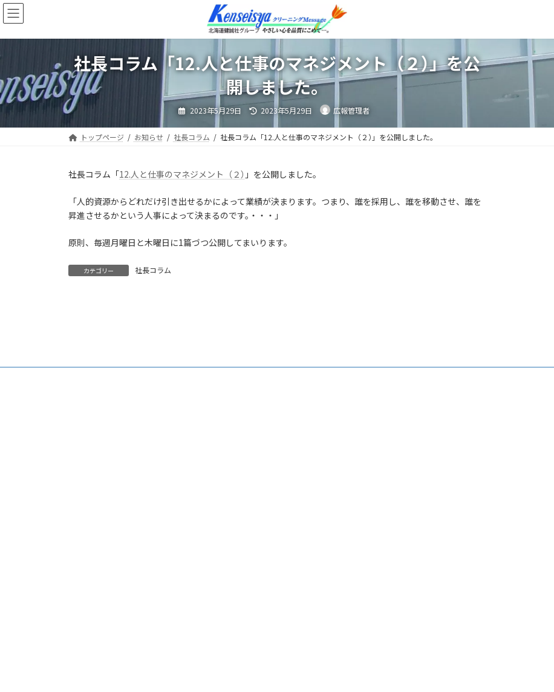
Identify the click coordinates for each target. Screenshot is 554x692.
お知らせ (140, 371)
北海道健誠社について (215, 371)
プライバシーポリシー (251, 378)
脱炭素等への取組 (365, 371)
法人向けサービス (108, 378)
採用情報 (176, 378)
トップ (91, 371)
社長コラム (153, 270)
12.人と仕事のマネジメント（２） (182, 174)
